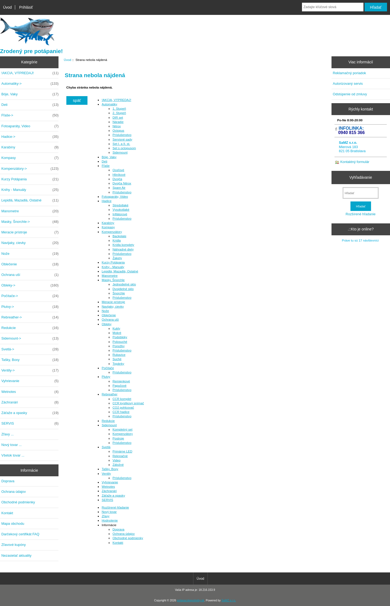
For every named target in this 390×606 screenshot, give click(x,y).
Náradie (117, 121)
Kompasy (29, 158)
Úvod (7, 7)
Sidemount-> (29, 338)
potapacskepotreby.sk (190, 600)
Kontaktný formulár (354, 162)
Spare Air (118, 187)
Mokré (116, 332)
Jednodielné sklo (124, 284)
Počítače (108, 368)
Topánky (118, 363)
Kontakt (7, 513)
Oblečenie (29, 264)
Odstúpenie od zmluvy (350, 94)
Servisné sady (122, 139)
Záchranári (29, 402)
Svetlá (106, 447)
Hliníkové (118, 174)
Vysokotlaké (120, 209)
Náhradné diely (123, 249)
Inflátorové (119, 214)
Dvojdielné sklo (123, 289)
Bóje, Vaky (29, 94)
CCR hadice (120, 411)
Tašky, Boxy (29, 360)
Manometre (29, 211)
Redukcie (29, 328)
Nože (29, 254)
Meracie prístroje (29, 232)
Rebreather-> (29, 317)
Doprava (7, 481)
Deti (29, 105)
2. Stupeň (119, 113)
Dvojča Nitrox (121, 183)
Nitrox (116, 126)
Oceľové (118, 170)
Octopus (118, 130)
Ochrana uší (29, 275)
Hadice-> (29, 137)
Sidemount (119, 152)
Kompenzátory (112, 231)
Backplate (119, 236)
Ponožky (118, 346)
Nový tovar (109, 511)
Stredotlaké (120, 205)
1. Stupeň (119, 108)
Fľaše (105, 165)
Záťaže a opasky (29, 413)
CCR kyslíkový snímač (128, 403)
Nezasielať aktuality (16, 555)
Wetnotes (29, 392)
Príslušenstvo (121, 134)
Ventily (106, 473)
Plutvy (106, 376)
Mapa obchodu (12, 524)
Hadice (106, 201)
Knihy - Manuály (29, 190)
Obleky (106, 324)
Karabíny (29, 147)
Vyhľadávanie (360, 177)
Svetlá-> (29, 349)
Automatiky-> (29, 84)
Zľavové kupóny (13, 545)
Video (116, 460)
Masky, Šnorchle (113, 280)
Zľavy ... (7, 434)
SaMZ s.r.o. (229, 600)
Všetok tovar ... (12, 455)
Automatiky (109, 104)
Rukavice (118, 354)
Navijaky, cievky (29, 243)
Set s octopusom (124, 148)
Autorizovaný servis (348, 84)
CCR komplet (121, 398)
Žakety (117, 258)
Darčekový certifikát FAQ (20, 534)
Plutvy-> (29, 307)
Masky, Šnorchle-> (29, 222)
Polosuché (119, 341)
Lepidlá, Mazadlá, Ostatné (29, 200)
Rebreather (109, 394)
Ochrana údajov (13, 492)
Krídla (116, 240)
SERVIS (29, 423)
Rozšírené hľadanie (115, 507)
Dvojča (117, 179)
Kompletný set (122, 429)
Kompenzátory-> (29, 169)
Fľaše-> (29, 115)
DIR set (117, 117)
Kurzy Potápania (29, 179)
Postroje (118, 438)
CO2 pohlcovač (123, 407)
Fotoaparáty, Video (29, 126)
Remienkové (121, 381)
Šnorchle (118, 293)
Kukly (116, 328)
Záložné (117, 464)
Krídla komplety (123, 244)
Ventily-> (29, 370)
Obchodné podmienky (18, 502)
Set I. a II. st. (121, 143)
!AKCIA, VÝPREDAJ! (29, 73)
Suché (116, 359)
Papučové (119, 385)
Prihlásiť (26, 7)
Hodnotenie (110, 520)
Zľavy (105, 516)
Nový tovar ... (11, 445)
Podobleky (119, 337)
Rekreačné (120, 456)
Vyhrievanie (29, 381)
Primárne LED (122, 451)
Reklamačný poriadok (349, 73)
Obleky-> (29, 285)
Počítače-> (29, 296)
